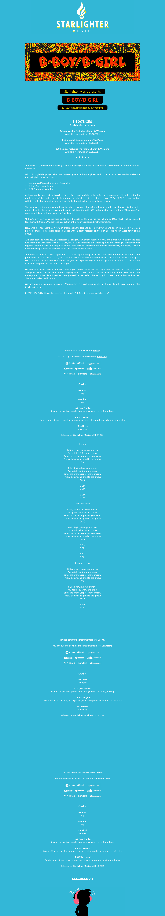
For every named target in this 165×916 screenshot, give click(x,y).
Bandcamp (102, 356)
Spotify (96, 350)
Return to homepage (82, 878)
